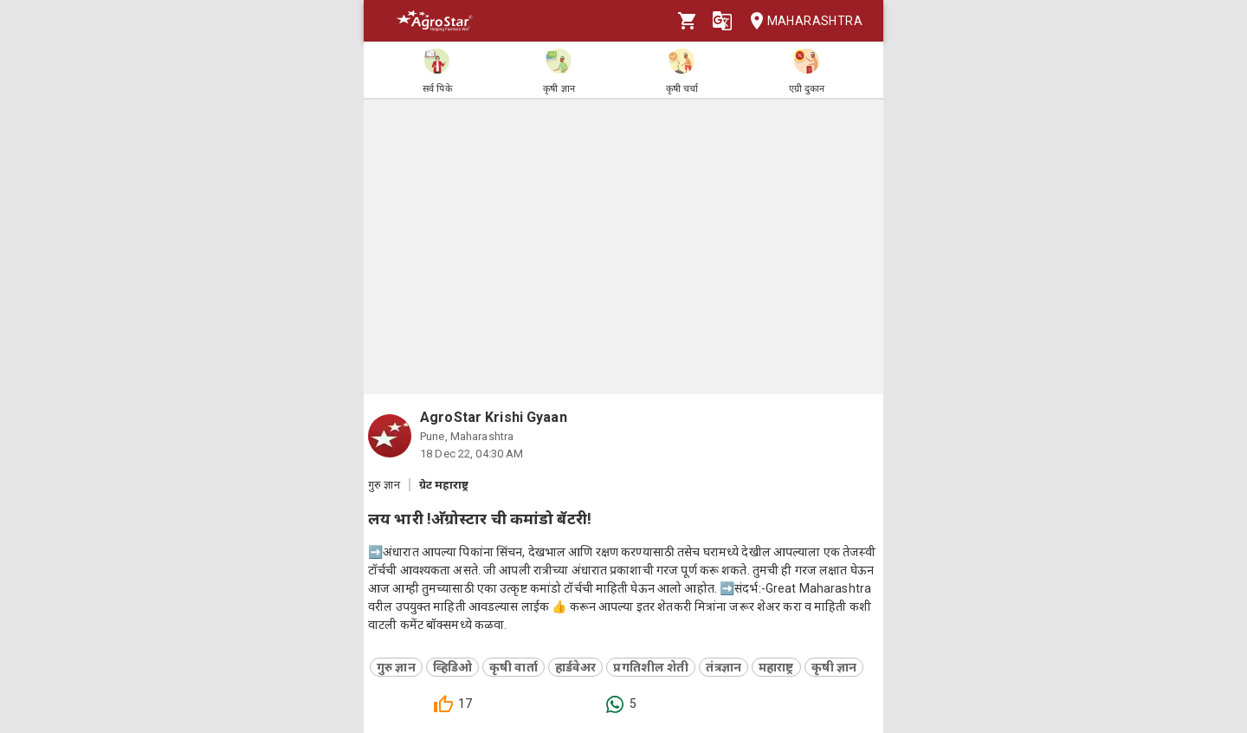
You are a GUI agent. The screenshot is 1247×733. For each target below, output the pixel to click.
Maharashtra (801, 21)
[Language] (722, 20)
